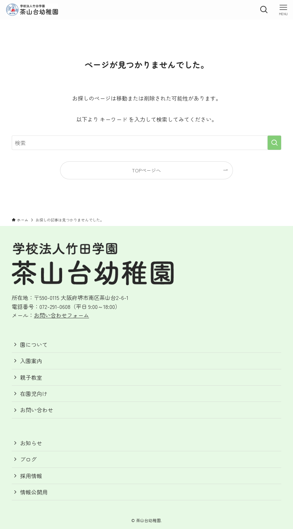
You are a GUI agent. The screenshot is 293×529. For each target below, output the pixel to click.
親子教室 (31, 377)
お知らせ (31, 443)
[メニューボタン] (283, 9)
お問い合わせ (36, 410)
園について (34, 344)
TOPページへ (146, 170)
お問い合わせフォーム (61, 315)
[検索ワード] (146, 142)
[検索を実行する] (274, 142)
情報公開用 (34, 492)
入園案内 (31, 361)
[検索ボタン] (264, 9)
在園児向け (34, 393)
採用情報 (31, 476)
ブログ (28, 459)
